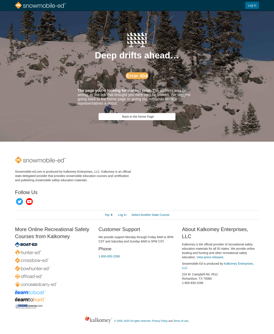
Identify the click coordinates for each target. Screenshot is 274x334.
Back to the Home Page (137, 116)
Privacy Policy (160, 320)
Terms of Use (180, 320)
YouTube (29, 201)
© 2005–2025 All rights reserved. (132, 320)
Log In (252, 5)
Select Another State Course (150, 215)
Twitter (19, 201)
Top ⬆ (109, 215)
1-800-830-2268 (109, 256)
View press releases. (210, 257)
